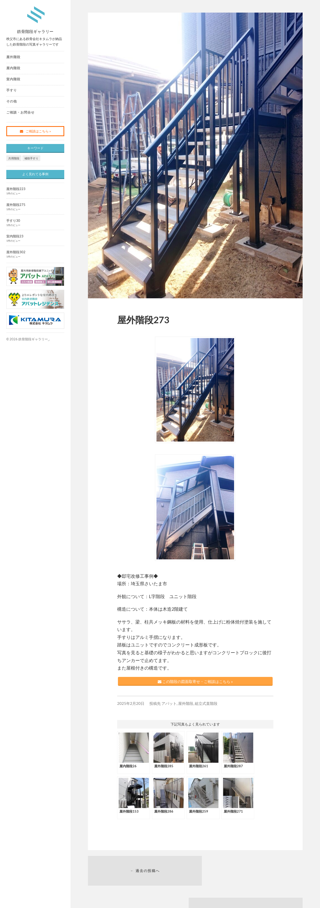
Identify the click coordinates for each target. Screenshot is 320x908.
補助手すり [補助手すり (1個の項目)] (31, 158)
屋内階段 (13, 68)
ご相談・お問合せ (20, 112)
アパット (169, 706)
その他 (11, 101)
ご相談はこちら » (35, 131)
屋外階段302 (15, 252)
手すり (11, 90)
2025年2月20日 (130, 706)
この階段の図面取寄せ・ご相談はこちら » (195, 682)
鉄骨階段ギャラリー (35, 30)
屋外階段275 (15, 205)
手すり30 (13, 221)
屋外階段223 (15, 189)
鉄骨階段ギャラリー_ (33, 339)
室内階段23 (14, 236)
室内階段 (13, 79)
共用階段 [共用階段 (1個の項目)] (13, 158)
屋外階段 (13, 57)
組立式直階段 (206, 706)
